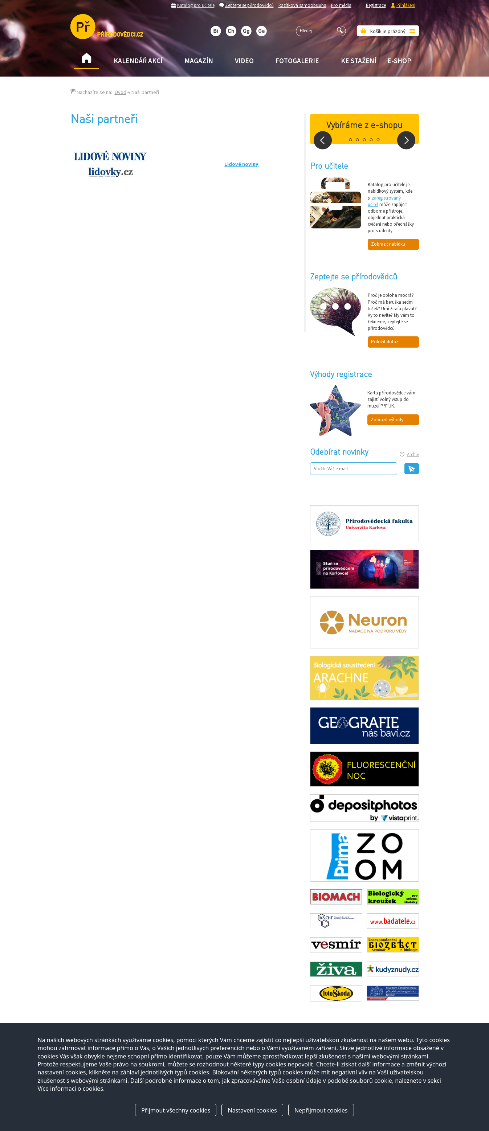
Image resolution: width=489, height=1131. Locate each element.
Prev (323, 140)
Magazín (198, 60)
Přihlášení (405, 5)
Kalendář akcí (138, 60)
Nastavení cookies (252, 1110)
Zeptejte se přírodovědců (249, 5)
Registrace (376, 5)
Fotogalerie (297, 60)
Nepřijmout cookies (321, 1110)
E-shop (399, 60)
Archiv (413, 454)
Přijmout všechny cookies (175, 1110)
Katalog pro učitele (196, 5)
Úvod (120, 92)
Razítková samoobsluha (302, 5)
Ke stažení (358, 60)
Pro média (341, 5)
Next (406, 140)
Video (244, 60)
